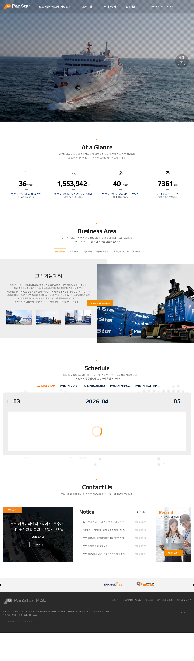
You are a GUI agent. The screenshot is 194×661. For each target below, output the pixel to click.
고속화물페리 (60, 251)
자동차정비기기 (103, 251)
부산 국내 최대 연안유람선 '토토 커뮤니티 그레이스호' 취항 (106, 522)
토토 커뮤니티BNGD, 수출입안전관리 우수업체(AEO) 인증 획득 (106, 554)
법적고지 (149, 600)
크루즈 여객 (75, 251)
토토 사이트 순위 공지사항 (95, 546)
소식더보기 (141, 512)
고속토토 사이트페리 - (100, 303)
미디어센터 (110, 6)
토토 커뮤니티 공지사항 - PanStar (126, 600)
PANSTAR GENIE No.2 (94, 386)
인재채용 (130, 6)
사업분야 (65, 6)
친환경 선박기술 (121, 251)
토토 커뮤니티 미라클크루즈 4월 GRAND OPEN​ (105, 538)
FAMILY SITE (156, 7)
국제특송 (88, 251)
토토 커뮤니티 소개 (49, 6)
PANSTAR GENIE (68, 386)
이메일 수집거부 (184, 600)
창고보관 (136, 251)
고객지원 (87, 6)
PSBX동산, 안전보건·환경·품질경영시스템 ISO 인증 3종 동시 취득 (106, 530)
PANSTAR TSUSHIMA (146, 386)
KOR (170, 7)
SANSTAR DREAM (46, 386)
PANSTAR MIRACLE (120, 386)
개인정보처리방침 (165, 600)
